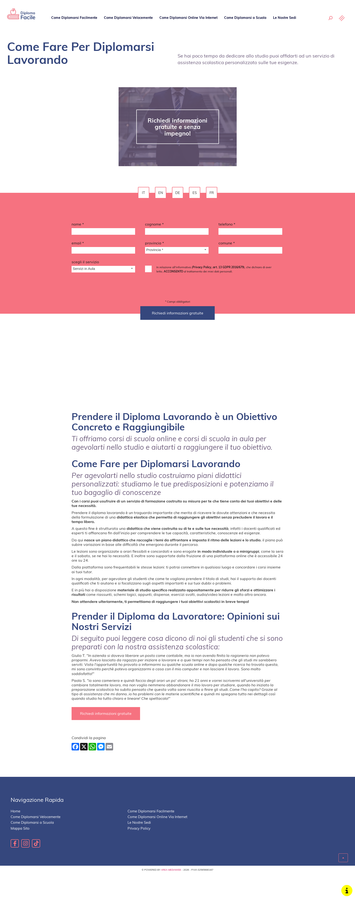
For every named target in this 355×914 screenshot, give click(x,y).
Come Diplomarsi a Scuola (245, 17)
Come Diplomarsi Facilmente (74, 17)
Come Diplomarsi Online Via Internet (188, 17)
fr (212, 192)
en (160, 192)
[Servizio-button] (103, 269)
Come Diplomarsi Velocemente (128, 17)
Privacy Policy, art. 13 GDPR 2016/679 (218, 267)
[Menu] (342, 18)
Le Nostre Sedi (284, 17)
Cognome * (154, 224)
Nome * (78, 224)
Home (15, 829)
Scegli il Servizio (85, 261)
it (143, 192)
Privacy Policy (139, 846)
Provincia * (154, 243)
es (194, 192)
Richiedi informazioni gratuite (106, 731)
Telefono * (226, 224)
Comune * (226, 243)
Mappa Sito (20, 846)
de (177, 192)
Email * (78, 243)
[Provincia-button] (177, 250)
